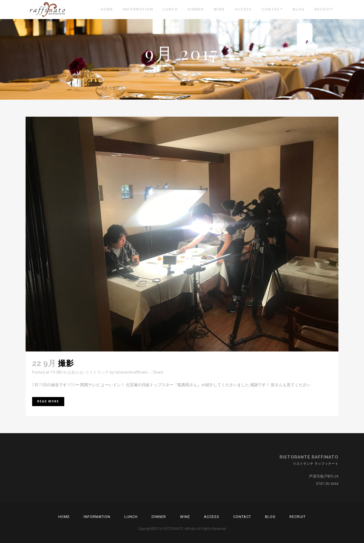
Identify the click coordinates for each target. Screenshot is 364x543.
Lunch (131, 517)
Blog (270, 517)
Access (211, 517)
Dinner (159, 517)
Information (97, 517)
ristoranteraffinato (131, 372)
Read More (48, 401)
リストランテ (97, 372)
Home (64, 517)
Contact (242, 517)
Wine (185, 517)
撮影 (66, 363)
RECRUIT (297, 517)
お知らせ (75, 372)
